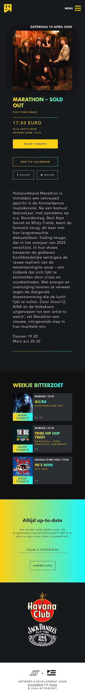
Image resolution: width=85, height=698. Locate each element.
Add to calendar (35, 161)
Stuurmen (35, 685)
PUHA (53, 685)
